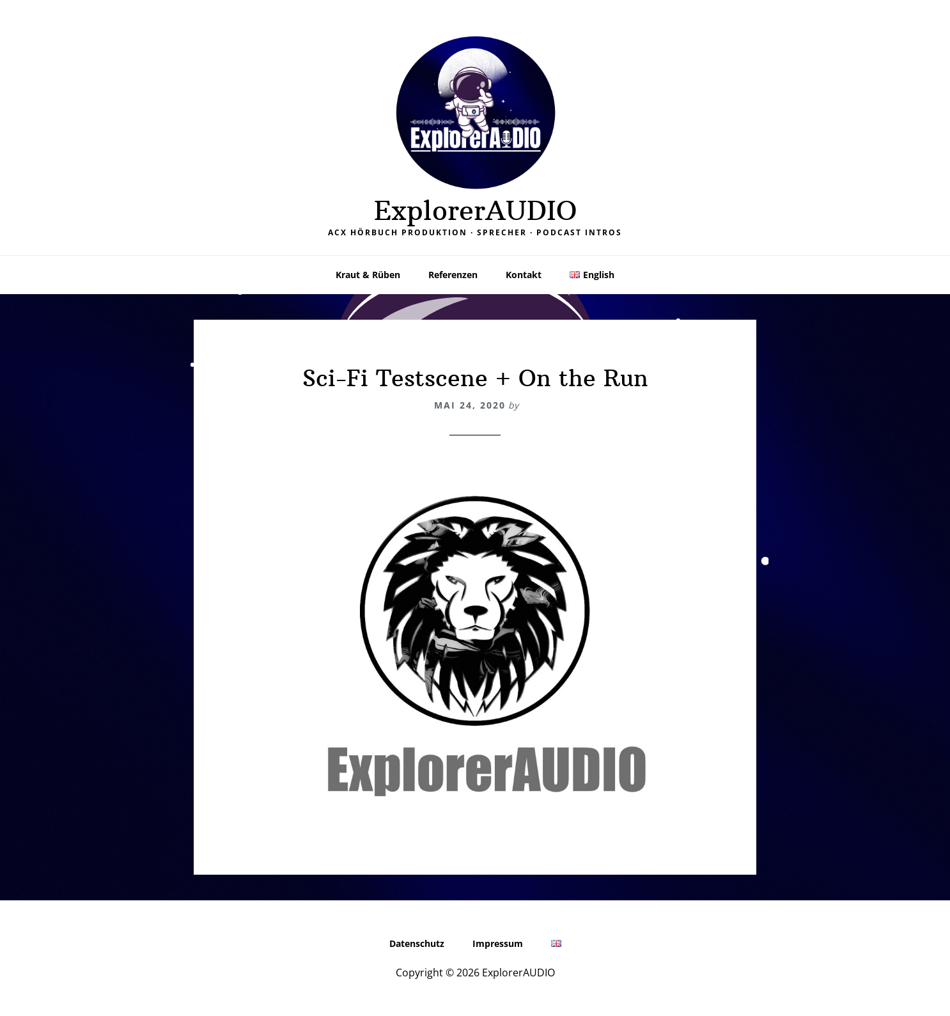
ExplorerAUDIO (475, 210)
